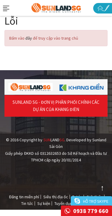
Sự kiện (43, 203)
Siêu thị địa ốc (55, 197)
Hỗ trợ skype (95, 201)
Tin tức (27, 203)
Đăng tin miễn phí (24, 197)
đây (28, 38)
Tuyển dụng (64, 203)
